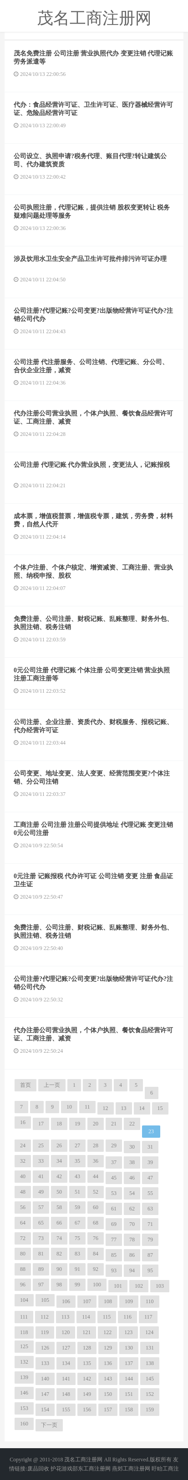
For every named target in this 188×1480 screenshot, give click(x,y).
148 (66, 1394)
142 (87, 1378)
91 (77, 1269)
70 (132, 1224)
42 (59, 1176)
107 (87, 1301)
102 (139, 1286)
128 (87, 1348)
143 (108, 1378)
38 (132, 1162)
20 (95, 1123)
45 (114, 1178)
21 (114, 1123)
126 (45, 1348)
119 (45, 1332)
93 (114, 1270)
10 (69, 1107)
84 (95, 1253)
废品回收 (38, 1468)
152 (150, 1394)
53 (114, 1193)
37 (114, 1162)
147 (45, 1394)
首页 (25, 1085)
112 (45, 1317)
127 (66, 1348)
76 (95, 1238)
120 (65, 1332)
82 (59, 1253)
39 (150, 1162)
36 (95, 1161)
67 (77, 1223)
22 (132, 1123)
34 (59, 1161)
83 (77, 1253)
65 (41, 1223)
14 (142, 1108)
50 (59, 1192)
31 (150, 1147)
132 (24, 1362)
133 (45, 1363)
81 (41, 1253)
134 (66, 1363)
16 (22, 1122)
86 (132, 1255)
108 (108, 1301)
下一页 (49, 1425)
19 (77, 1123)
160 (24, 1423)
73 (41, 1238)
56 (22, 1207)
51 (77, 1192)
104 (24, 1300)
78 (132, 1239)
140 (45, 1378)
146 (24, 1393)
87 (150, 1255)
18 (59, 1123)
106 (66, 1301)
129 (108, 1348)
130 (129, 1348)
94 (132, 1270)
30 (132, 1147)
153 (24, 1408)
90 (59, 1269)
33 (41, 1161)
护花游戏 (61, 1468)
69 (114, 1224)
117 (148, 1317)
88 (22, 1269)
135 (87, 1363)
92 (95, 1269)
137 (129, 1363)
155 (66, 1409)
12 (105, 1108)
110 (150, 1301)
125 (24, 1346)
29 (114, 1145)
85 (114, 1255)
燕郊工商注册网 (131, 1468)
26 (59, 1145)
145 (150, 1378)
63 (150, 1208)
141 (66, 1378)
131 (150, 1348)
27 (77, 1145)
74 (59, 1238)
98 (59, 1284)
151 (129, 1394)
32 (22, 1161)
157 (108, 1409)
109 (129, 1301)
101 (118, 1286)
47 (150, 1178)
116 (127, 1317)
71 (150, 1224)
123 (128, 1332)
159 (150, 1409)
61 (114, 1208)
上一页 (52, 1085)
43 (77, 1176)
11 (87, 1107)
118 (24, 1332)
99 (77, 1284)
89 (41, 1269)
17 (41, 1123)
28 (95, 1145)
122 (107, 1332)
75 (77, 1238)
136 (108, 1363)
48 (22, 1192)
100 (97, 1284)
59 (77, 1207)
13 (124, 1108)
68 (95, 1223)
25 (41, 1145)
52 (95, 1192)
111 (24, 1317)
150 (108, 1394)
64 (22, 1223)
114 (86, 1317)
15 (160, 1108)
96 (22, 1284)
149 (87, 1394)
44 (95, 1176)
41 (41, 1176)
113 (65, 1317)
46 (132, 1178)
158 (129, 1409)
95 (150, 1270)
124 (149, 1332)
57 (41, 1207)
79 (150, 1239)
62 (132, 1208)
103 (160, 1286)
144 (129, 1378)
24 (22, 1145)
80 (22, 1253)
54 (132, 1193)
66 (59, 1223)
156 (87, 1409)
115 (107, 1317)
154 (45, 1409)
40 (22, 1176)
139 (24, 1377)
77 (114, 1239)
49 (41, 1192)
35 (77, 1161)
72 (22, 1238)
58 (59, 1207)
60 (95, 1207)
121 (86, 1332)
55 (150, 1193)
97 (41, 1284)
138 (150, 1363)
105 (45, 1300)
